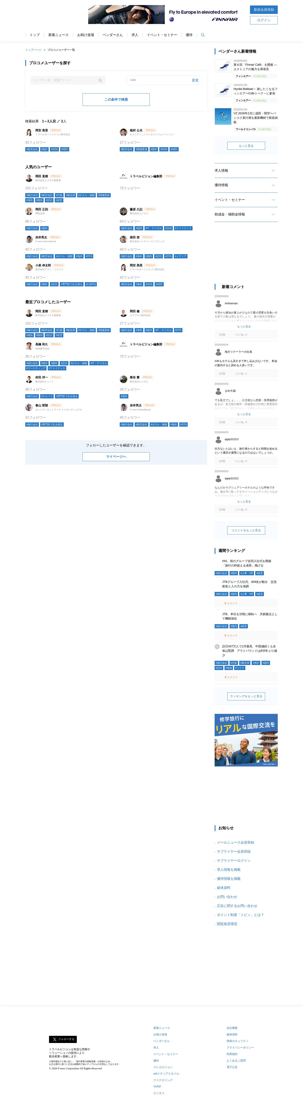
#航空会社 (32, 149)
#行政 (59, 195)
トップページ (33, 49)
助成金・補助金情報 (230, 214)
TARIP (157, 1086)
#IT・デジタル (154, 228)
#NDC (64, 149)
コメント (231, 603)
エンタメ (158, 1093)
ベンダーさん (113, 35)
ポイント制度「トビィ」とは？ (240, 915)
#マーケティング (35, 368)
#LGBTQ (91, 284)
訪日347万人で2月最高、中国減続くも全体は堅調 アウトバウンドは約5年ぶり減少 (249, 651)
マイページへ (116, 456)
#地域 (229, 667)
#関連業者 (141, 149)
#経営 (59, 200)
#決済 (168, 228)
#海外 (44, 149)
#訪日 (49, 200)
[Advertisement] (246, 256)
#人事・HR (246, 573)
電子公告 (232, 1067)
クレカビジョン (163, 1067)
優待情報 (221, 185)
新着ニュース (58, 35)
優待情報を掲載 (229, 878)
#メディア (180, 256)
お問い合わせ (227, 897)
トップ (35, 35)
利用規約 (232, 1054)
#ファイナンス (183, 228)
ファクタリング (163, 1080)
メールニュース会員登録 (235, 842)
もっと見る (246, 145)
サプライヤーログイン (234, 860)
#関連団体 (104, 195)
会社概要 (232, 1028)
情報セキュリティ (238, 1041)
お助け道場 (85, 35)
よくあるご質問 (236, 1060)
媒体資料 (223, 887)
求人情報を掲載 (229, 869)
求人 (135, 35)
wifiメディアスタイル (166, 1073)
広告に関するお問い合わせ (237, 906)
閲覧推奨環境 (227, 924)
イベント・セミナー (162, 35)
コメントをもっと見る (246, 530)
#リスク (239, 667)
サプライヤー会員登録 (234, 851)
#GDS (54, 149)
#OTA (89, 256)
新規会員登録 (264, 9)
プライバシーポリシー (240, 1047)
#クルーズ (47, 396)
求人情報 (221, 170)
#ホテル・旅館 (86, 195)
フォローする (66, 1039)
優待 (189, 35)
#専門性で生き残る (71, 284)
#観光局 (70, 195)
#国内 (39, 200)
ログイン (264, 20)
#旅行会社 (32, 195)
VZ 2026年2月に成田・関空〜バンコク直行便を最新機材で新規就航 (256, 118)
